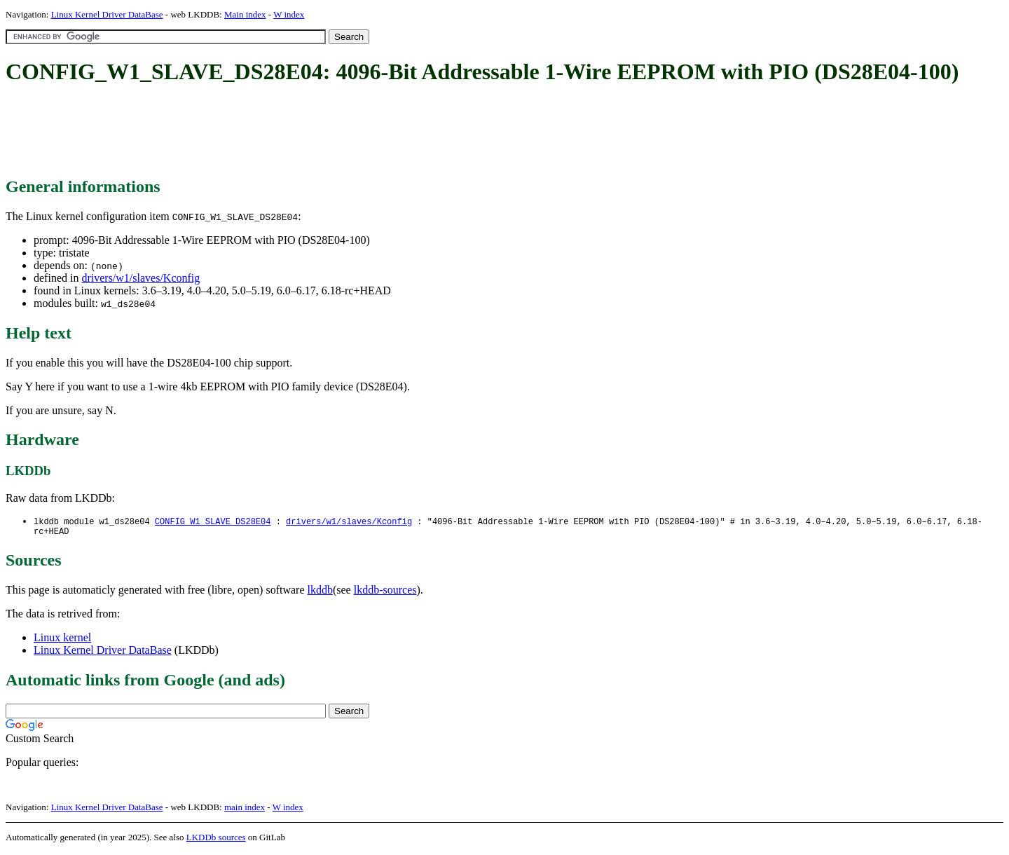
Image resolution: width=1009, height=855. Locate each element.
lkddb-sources (385, 592)
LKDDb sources (216, 840)
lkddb (320, 592)
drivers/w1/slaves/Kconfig (140, 278)
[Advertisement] (261, 131)
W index (288, 14)
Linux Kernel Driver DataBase (107, 14)
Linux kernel (62, 640)
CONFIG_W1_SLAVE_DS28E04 (213, 522)
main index (244, 810)
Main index (245, 14)
